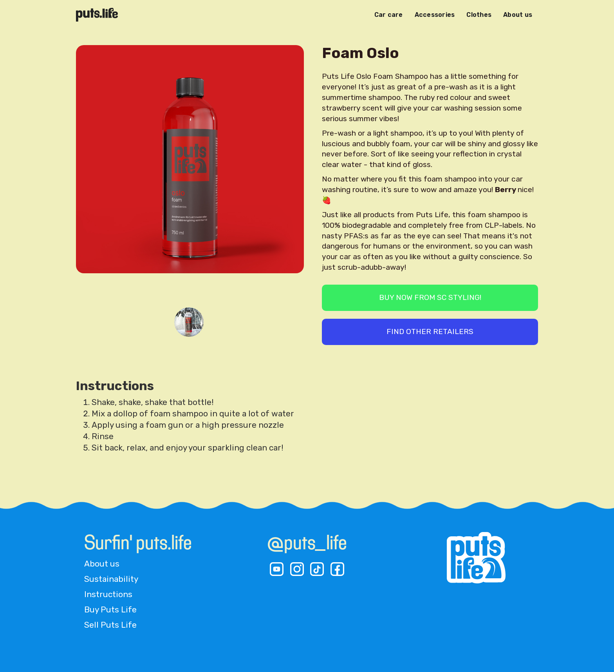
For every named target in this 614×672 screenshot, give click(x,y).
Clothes (478, 14)
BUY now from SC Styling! (430, 297)
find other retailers (429, 331)
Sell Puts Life (110, 625)
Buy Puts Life (110, 609)
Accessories (435, 14)
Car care (388, 14)
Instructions (108, 594)
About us (517, 14)
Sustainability (111, 579)
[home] (97, 15)
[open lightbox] (190, 173)
